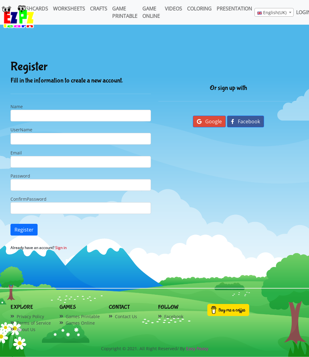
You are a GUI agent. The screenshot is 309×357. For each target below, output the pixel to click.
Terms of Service (34, 323)
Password (20, 176)
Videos (173, 8)
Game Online (151, 12)
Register (24, 229)
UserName (21, 130)
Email (16, 153)
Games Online (80, 323)
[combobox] (274, 12)
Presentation (234, 8)
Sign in (61, 247)
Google (209, 121)
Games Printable (83, 316)
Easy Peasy (197, 348)
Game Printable (124, 12)
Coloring (199, 8)
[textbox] (274, 12)
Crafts (98, 8)
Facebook (245, 121)
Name (16, 106)
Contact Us (126, 316)
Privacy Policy (30, 316)
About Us (26, 329)
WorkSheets (69, 8)
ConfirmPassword (28, 199)
